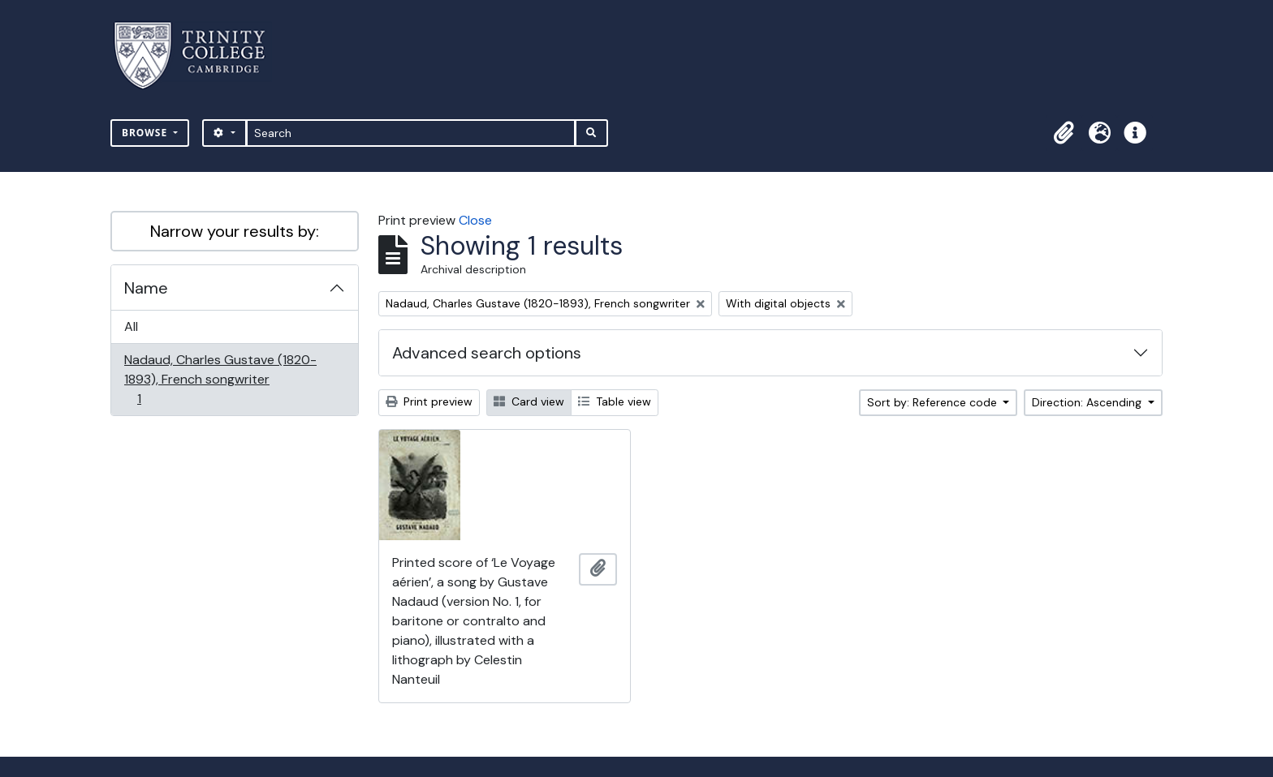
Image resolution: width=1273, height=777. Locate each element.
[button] (1063, 133)
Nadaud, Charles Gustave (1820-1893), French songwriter (220, 379)
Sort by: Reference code (933, 402)
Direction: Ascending (1088, 402)
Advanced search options (486, 352)
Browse (146, 133)
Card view (529, 401)
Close (475, 220)
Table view (614, 401)
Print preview (429, 401)
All (131, 326)
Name (146, 287)
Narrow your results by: (234, 231)
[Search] (411, 133)
